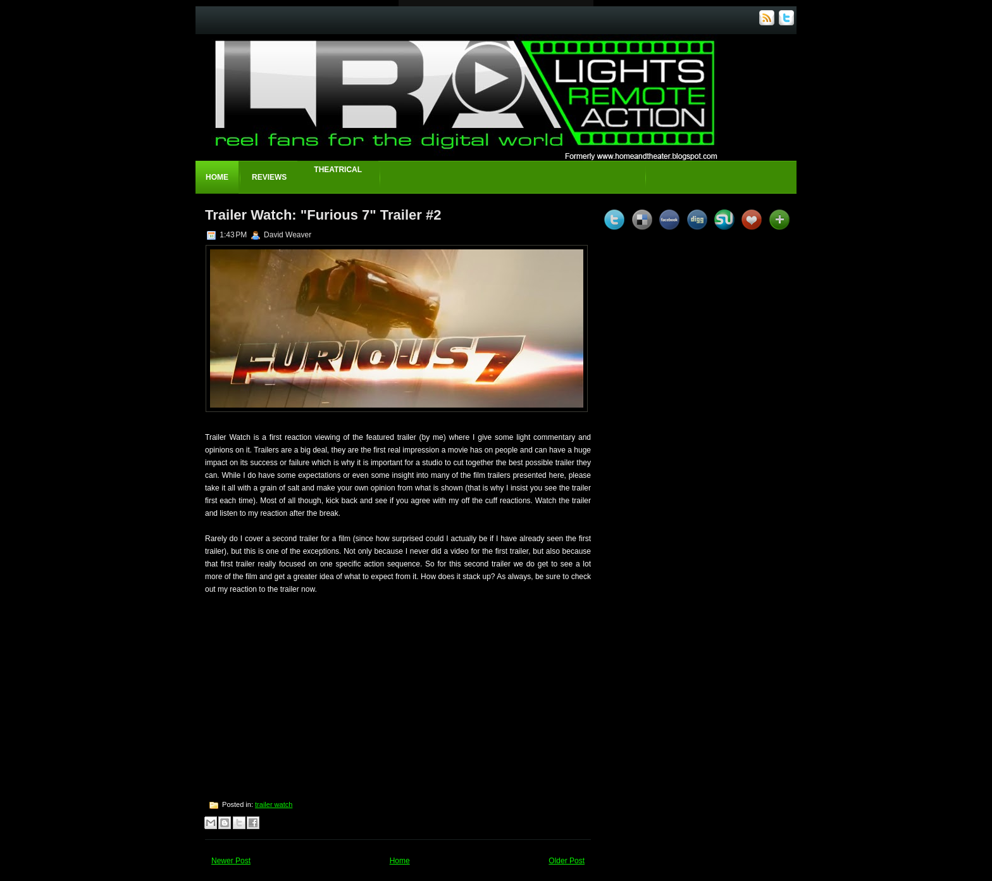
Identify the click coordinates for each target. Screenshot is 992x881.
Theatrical (338, 169)
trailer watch (273, 804)
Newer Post (231, 860)
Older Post (567, 860)
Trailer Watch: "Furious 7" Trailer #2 (323, 215)
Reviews (269, 177)
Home (217, 177)
